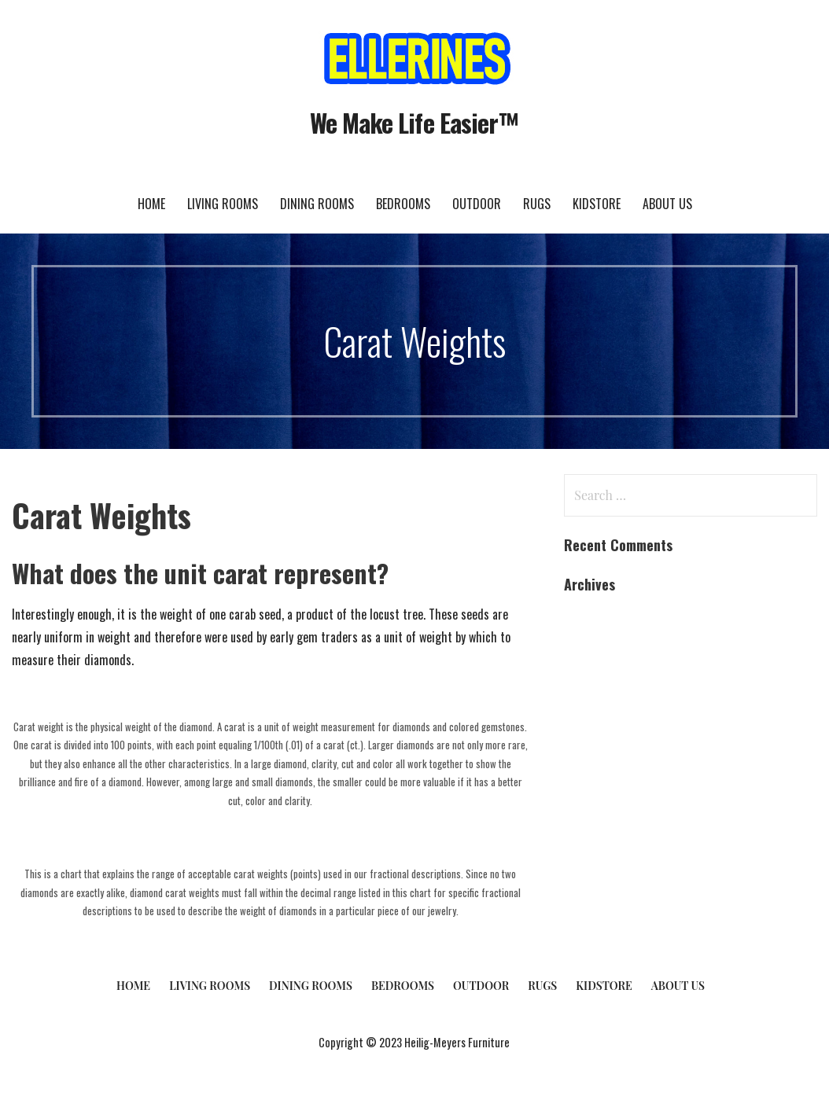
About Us (667, 203)
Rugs (537, 203)
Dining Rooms (317, 203)
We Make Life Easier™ (414, 122)
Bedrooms (403, 203)
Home (151, 203)
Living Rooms (222, 203)
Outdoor (476, 203)
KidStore (597, 203)
